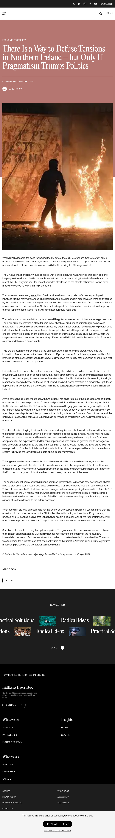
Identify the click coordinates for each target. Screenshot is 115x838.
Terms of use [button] (63, 791)
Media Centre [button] (64, 803)
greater (33, 295)
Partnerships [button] (9, 734)
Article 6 (104, 489)
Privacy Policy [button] (9, 797)
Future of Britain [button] (12, 742)
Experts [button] (65, 734)
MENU (109, 13)
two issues (51, 398)
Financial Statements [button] (12, 803)
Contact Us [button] (7, 808)
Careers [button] (6, 778)
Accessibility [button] (63, 797)
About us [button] (7, 764)
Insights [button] (66, 727)
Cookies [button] (6, 791)
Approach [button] (7, 727)
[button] (4, 13)
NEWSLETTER (106, 4)
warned (71, 261)
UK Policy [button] (9, 580)
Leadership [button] (8, 771)
